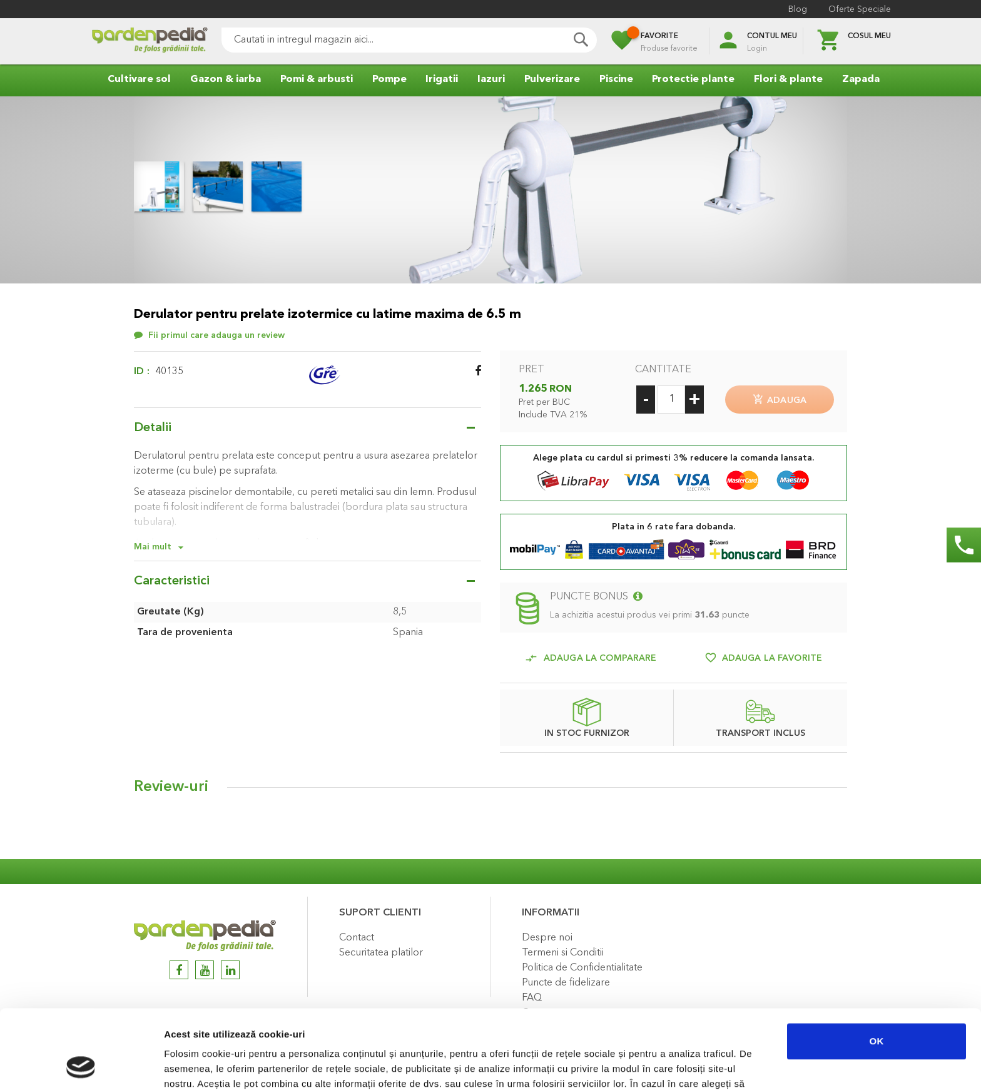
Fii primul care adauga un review (216, 335)
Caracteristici (172, 581)
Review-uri (171, 787)
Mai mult (152, 546)
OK (877, 967)
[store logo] (149, 42)
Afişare (625, 1065)
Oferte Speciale (859, 9)
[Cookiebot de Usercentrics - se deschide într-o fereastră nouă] (81, 1065)
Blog (797, 9)
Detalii (152, 428)
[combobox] (409, 40)
